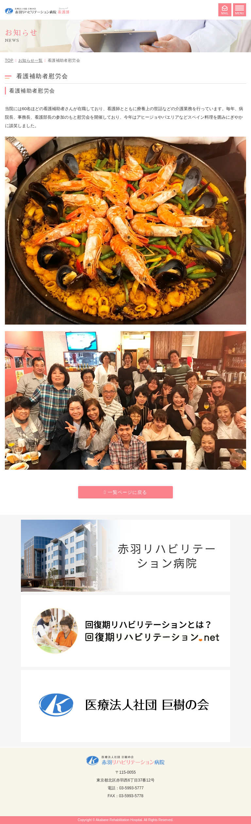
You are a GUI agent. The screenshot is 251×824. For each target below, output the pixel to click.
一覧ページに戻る (127, 492)
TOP (9, 60)
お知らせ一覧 (30, 60)
